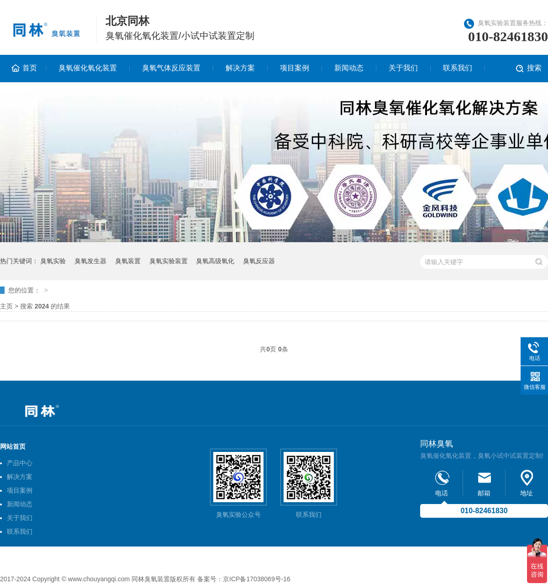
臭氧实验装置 (168, 261)
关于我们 (403, 68)
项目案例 (294, 68)
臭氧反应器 (259, 261)
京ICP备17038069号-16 (256, 579)
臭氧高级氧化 (215, 261)
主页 (6, 306)
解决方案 (240, 68)
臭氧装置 (128, 261)
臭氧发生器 (90, 261)
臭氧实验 (53, 261)
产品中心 (19, 463)
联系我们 (457, 68)
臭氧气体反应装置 (171, 68)
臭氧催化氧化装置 (87, 68)
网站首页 (13, 446)
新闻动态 (349, 68)
